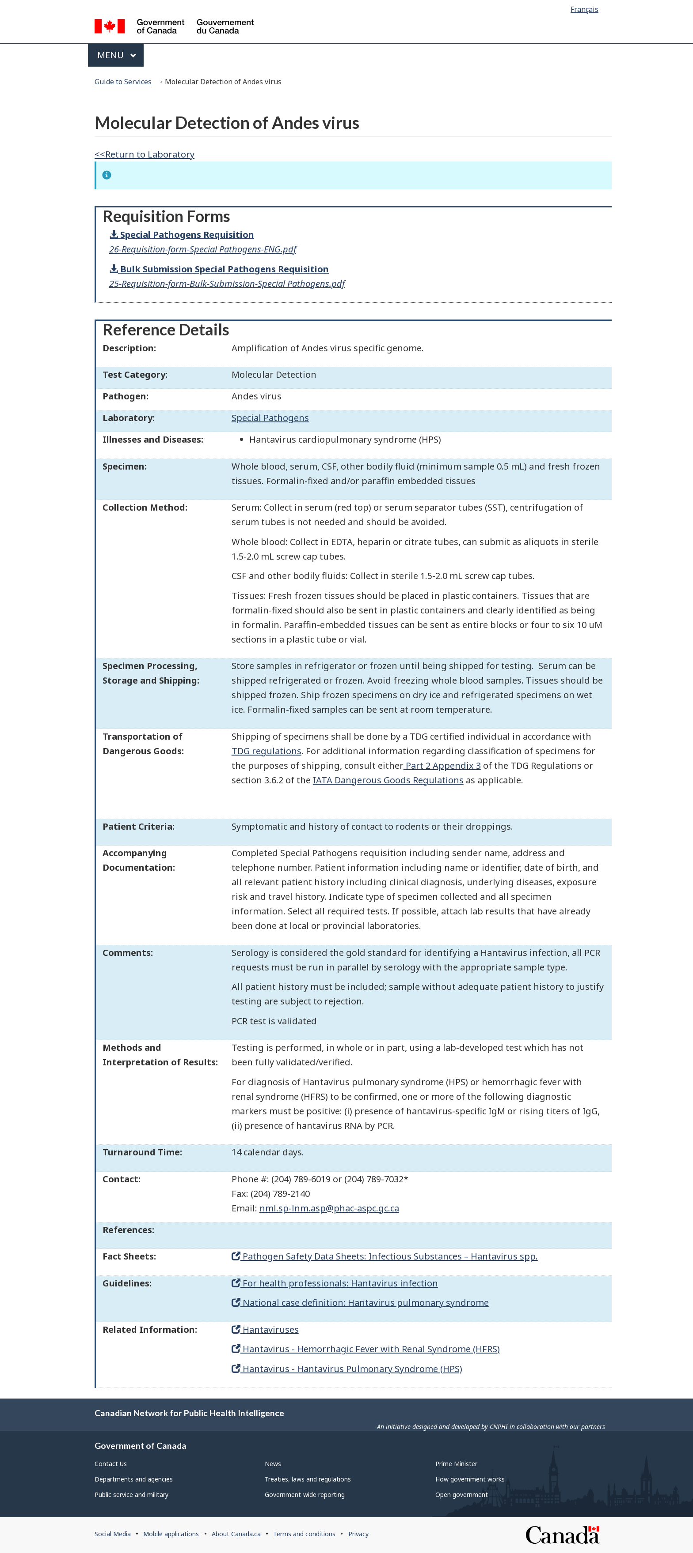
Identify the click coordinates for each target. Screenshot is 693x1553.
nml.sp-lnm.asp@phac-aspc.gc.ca (329, 1208)
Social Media (113, 1534)
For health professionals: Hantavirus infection (335, 1283)
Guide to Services (123, 81)
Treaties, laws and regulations (308, 1479)
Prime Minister (456, 1463)
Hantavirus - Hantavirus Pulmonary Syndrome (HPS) (347, 1369)
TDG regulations (266, 751)
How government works (470, 1479)
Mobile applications (171, 1534)
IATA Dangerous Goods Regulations (388, 780)
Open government (461, 1494)
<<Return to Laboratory (144, 154)
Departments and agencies (134, 1479)
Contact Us (111, 1463)
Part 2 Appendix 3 (442, 765)
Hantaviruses (265, 1329)
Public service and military (131, 1494)
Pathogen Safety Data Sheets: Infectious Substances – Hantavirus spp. (385, 1256)
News (273, 1463)
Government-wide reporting (305, 1494)
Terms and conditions (304, 1534)
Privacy (358, 1534)
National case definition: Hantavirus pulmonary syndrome (360, 1303)
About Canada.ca (236, 1534)
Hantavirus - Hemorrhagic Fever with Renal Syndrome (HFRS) (366, 1349)
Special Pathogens (270, 418)
